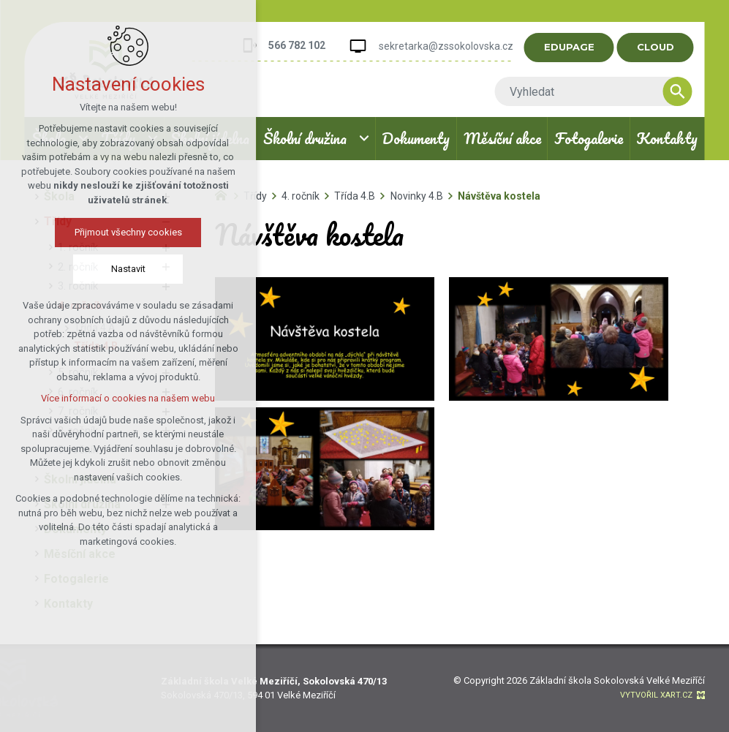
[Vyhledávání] (683, 91)
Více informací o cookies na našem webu (128, 398)
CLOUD (660, 47)
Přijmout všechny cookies (128, 232)
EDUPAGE (574, 47)
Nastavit (128, 268)
